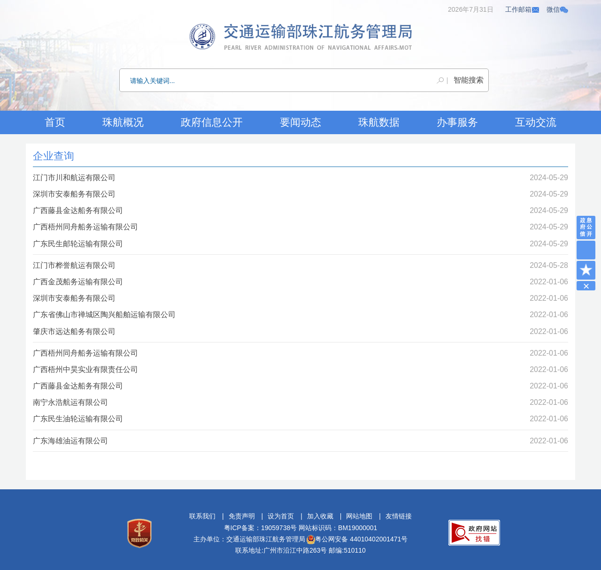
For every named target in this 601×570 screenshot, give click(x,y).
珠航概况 (123, 122)
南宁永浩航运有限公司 (70, 402)
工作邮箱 (522, 9)
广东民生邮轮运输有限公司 (78, 244)
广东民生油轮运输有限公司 (78, 419)
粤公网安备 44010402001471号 (357, 539)
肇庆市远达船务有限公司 (74, 331)
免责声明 (242, 516)
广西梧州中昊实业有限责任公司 (85, 369)
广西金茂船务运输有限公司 (78, 282)
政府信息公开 (212, 122)
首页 (55, 122)
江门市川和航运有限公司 (74, 178)
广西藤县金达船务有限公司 (78, 210)
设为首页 (281, 516)
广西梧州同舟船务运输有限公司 (85, 227)
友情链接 (398, 516)
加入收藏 (320, 516)
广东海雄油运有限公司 (70, 441)
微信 (557, 9)
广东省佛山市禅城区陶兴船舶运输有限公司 (104, 315)
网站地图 (359, 516)
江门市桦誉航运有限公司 (74, 265)
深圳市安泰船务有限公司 (74, 194)
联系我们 (202, 516)
